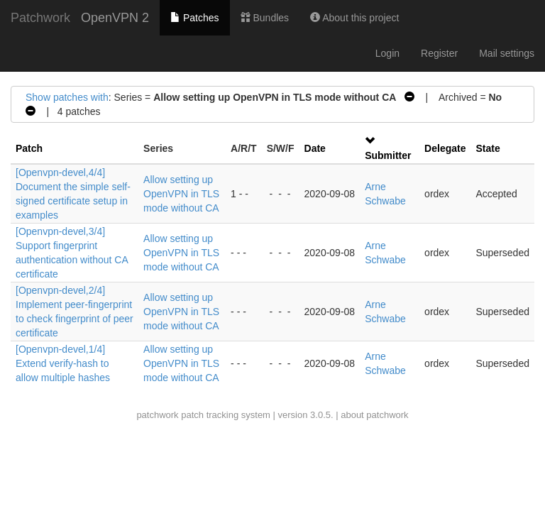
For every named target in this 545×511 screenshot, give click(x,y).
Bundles (265, 17)
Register (439, 53)
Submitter (388, 155)
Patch (29, 148)
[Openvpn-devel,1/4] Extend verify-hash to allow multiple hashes (63, 363)
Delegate (445, 148)
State (487, 148)
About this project (354, 17)
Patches (194, 17)
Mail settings (506, 53)
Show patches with (67, 97)
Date (315, 148)
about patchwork (374, 415)
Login (387, 53)
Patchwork (40, 18)
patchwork (157, 415)
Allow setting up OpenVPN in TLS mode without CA (181, 194)
